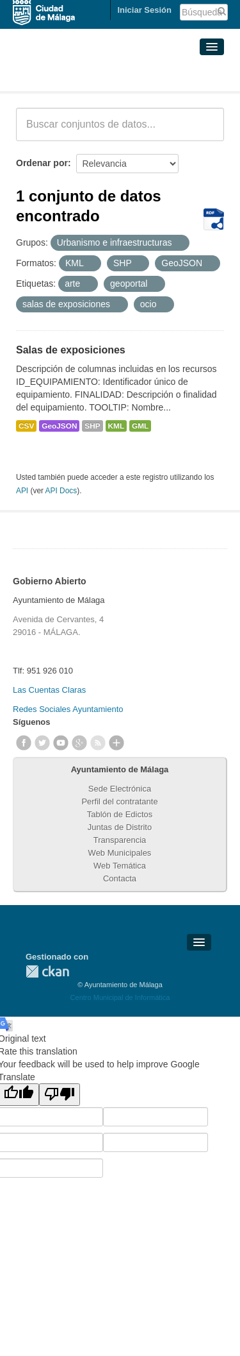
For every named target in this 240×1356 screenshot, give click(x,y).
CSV (26, 425)
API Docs (61, 490)
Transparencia (120, 840)
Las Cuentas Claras (49, 690)
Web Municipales (120, 853)
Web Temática (119, 865)
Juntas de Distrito (120, 827)
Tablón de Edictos (120, 814)
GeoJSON (59, 425)
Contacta (119, 878)
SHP (92, 425)
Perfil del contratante (119, 801)
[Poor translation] (59, 1094)
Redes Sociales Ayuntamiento (68, 709)
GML (140, 425)
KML (116, 425)
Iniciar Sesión (144, 10)
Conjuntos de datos (72, 76)
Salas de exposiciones (70, 349)
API (22, 490)
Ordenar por (42, 163)
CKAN (47, 971)
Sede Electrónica (119, 788)
